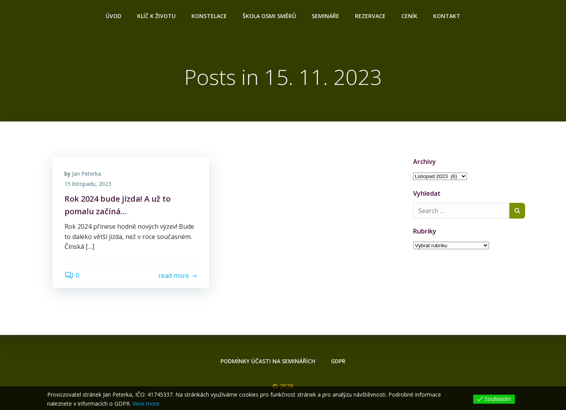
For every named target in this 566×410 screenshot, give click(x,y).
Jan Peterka (86, 173)
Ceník (409, 16)
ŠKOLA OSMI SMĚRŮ (269, 16)
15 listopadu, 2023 (87, 184)
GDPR (338, 361)
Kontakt (446, 16)
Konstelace (209, 16)
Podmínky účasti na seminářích (268, 361)
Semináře (325, 16)
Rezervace (370, 16)
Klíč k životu (156, 16)
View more (146, 403)
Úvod (113, 16)
